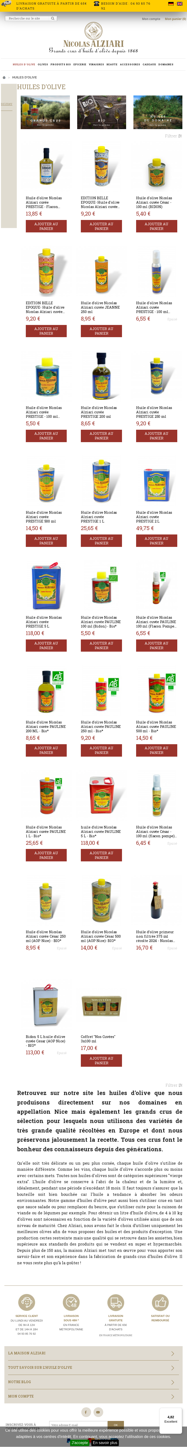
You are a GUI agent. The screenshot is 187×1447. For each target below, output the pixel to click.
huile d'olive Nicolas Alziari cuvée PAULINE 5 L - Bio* (112, 779)
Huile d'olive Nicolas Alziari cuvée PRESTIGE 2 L (160, 483)
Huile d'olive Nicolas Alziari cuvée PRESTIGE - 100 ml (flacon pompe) (158, 292)
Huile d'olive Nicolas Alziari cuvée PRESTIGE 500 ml (64, 486)
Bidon (9, 221)
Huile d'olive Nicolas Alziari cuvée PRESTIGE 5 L (64, 581)
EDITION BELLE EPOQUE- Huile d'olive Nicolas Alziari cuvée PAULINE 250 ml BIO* (61, 294)
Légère (11, 207)
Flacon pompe (17, 235)
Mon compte (151, 19)
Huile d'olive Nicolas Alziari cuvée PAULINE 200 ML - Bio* (63, 681)
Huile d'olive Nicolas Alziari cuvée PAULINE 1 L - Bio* (64, 779)
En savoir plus (105, 1443)
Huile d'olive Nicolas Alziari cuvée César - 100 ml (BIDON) (160, 192)
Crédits (94, 1408)
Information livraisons (30, 1408)
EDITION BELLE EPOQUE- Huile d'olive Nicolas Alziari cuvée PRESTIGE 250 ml (110, 195)
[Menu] (179, 1411)
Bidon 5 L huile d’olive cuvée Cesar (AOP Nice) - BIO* (63, 972)
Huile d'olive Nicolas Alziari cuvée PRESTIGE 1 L (111, 483)
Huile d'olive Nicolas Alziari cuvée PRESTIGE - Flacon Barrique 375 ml (64, 195)
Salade (11, 175)
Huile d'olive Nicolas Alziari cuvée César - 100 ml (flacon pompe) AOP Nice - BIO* (160, 781)
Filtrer (173, 130)
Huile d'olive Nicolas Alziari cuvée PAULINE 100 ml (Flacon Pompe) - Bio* (160, 586)
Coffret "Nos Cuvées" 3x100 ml (112, 970)
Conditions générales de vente (131, 1408)
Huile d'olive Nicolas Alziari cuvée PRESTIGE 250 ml (160, 388)
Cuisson (11, 168)
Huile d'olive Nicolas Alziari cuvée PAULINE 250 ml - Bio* (111, 681)
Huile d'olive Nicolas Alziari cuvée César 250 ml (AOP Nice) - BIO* (63, 877)
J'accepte (80, 1443)
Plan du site (47, 1418)
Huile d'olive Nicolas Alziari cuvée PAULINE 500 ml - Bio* (159, 681)
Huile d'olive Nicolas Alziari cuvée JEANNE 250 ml (111, 290)
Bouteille (13, 228)
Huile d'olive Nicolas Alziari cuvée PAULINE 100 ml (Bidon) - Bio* (111, 583)
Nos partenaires (19, 1418)
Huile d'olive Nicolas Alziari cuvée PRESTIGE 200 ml (112, 388)
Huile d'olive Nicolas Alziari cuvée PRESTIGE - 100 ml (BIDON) (62, 388)
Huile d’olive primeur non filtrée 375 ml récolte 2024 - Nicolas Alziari (160, 877)
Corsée (11, 194)
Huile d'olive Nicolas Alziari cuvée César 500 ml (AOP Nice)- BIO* (111, 877)
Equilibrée (13, 200)
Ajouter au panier (64, 214)
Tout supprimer (21, 112)
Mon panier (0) (175, 19)
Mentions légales (69, 1408)
